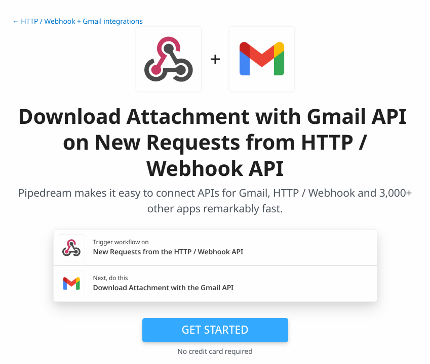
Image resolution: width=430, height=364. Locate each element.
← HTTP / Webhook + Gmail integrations (77, 21)
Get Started (215, 330)
